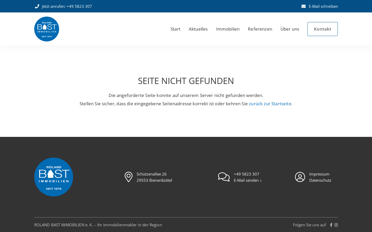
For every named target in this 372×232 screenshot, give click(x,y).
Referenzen (260, 29)
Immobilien (228, 29)
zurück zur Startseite (270, 104)
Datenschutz (320, 180)
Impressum (319, 174)
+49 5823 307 (246, 174)
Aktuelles (198, 29)
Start (175, 29)
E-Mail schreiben (319, 6)
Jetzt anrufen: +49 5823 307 (63, 6)
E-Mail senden (247, 180)
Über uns (289, 29)
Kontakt (322, 29)
